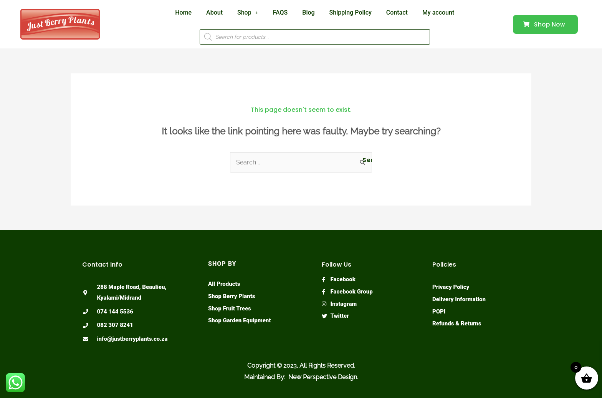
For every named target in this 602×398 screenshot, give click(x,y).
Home (183, 12)
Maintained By (264, 377)
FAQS (280, 12)
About (214, 12)
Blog (308, 12)
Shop (247, 12)
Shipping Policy (350, 12)
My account (438, 12)
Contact (397, 12)
